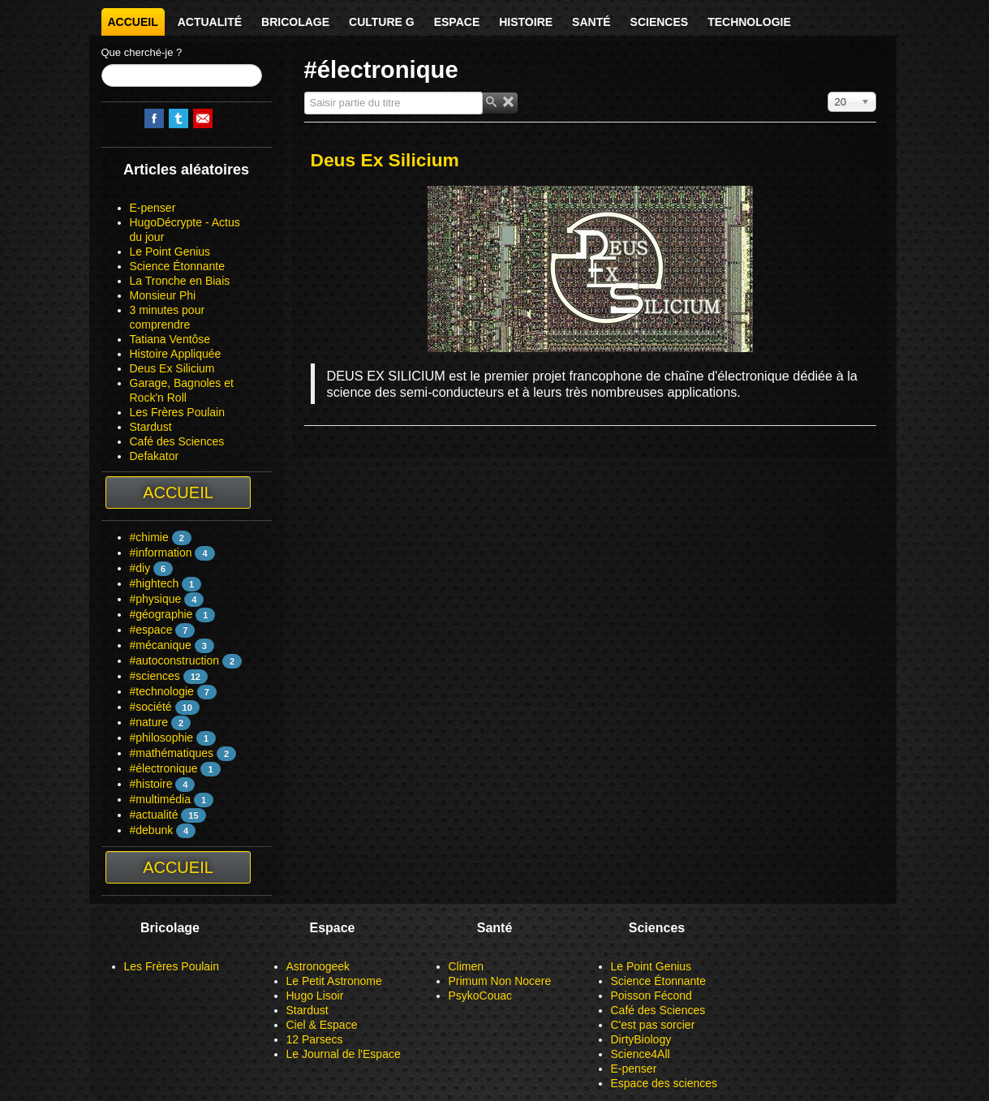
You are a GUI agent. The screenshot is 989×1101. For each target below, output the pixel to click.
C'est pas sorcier (653, 1024)
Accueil (133, 21)
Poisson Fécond (651, 995)
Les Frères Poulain (178, 412)
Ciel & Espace (322, 1024)
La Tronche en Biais (180, 280)
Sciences (659, 21)
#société (151, 706)
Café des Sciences (177, 441)
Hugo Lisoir (315, 995)
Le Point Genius (170, 251)
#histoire (151, 783)
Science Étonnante (178, 266)
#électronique (164, 768)
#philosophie (162, 737)
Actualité (210, 21)
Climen (466, 966)
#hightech (154, 583)
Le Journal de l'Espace (343, 1053)
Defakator (154, 455)
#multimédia (160, 799)
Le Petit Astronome (334, 980)
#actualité (154, 814)
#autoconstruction (175, 660)
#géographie (161, 614)
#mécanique (160, 645)
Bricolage (295, 21)
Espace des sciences (664, 1083)
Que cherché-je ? (142, 52)
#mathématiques (172, 752)
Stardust (151, 426)
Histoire (526, 21)
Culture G (382, 21)
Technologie (749, 21)
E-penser (153, 207)
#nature (149, 722)
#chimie (149, 537)
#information (161, 552)
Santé (591, 21)
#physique (156, 598)
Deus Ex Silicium (172, 368)
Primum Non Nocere (500, 980)
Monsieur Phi (163, 295)
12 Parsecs (314, 1039)
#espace (151, 629)
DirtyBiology (641, 1039)
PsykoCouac (481, 995)
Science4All (640, 1053)
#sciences (155, 675)
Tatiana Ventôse (170, 339)
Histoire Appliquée (175, 353)
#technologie (162, 691)
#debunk (152, 830)
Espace (457, 21)
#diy (140, 567)
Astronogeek (318, 966)
